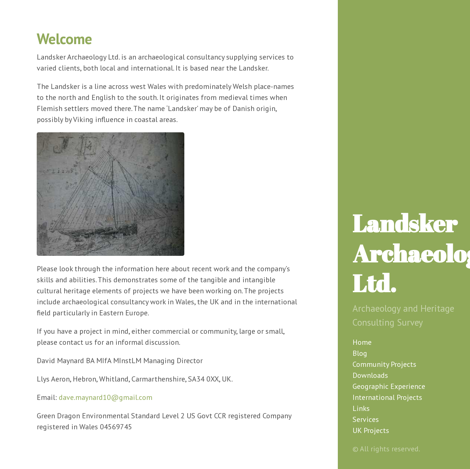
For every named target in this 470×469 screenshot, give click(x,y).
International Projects (387, 397)
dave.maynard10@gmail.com (105, 397)
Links (361, 408)
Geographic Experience (388, 386)
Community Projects (384, 364)
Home (362, 342)
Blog (359, 353)
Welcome (64, 38)
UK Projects (370, 430)
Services (365, 419)
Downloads (370, 375)
